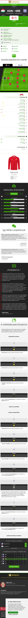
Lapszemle (15, 48)
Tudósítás (3, 51)
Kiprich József (22, 128)
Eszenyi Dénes (22, 118)
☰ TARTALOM (14, 4)
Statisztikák (15, 46)
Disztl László (22, 109)
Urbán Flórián (22, 115)
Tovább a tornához (14, 566)
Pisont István (22, 112)
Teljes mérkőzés (14, 193)
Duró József (22, 122)
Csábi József (22, 106)
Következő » (25, 6)
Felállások (4, 46)
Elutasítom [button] (15, 612)
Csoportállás (15, 51)
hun (8, 65)
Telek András (22, 103)
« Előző (1, 6)
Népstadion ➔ (6, 32)
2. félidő (20, 193)
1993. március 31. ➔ (7, 29)
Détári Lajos (21, 125)
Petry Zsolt (22, 99)
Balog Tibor (22, 142)
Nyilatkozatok (4, 48)
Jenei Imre (23, 149)
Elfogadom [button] (10, 612)
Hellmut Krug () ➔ (7, 38)
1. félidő (7, 193)
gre (20, 65)
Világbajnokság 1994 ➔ (8, 35)
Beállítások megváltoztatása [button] (13, 614)
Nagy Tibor (22, 139)
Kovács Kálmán (21, 131)
